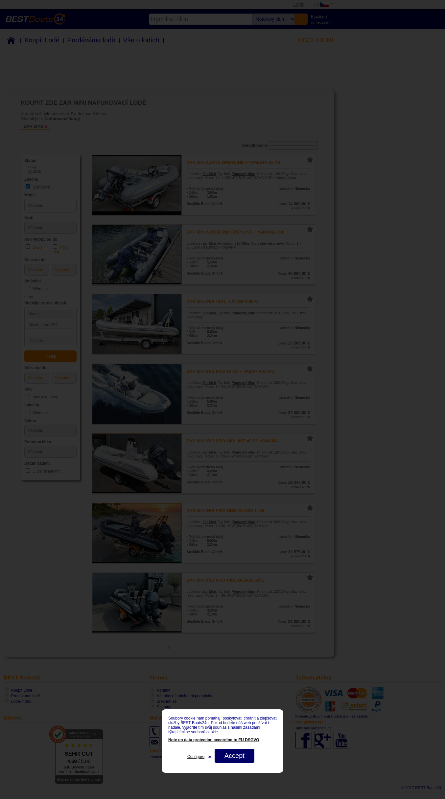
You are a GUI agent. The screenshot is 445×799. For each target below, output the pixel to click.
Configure (195, 756)
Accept (234, 755)
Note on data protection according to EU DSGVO (213, 740)
